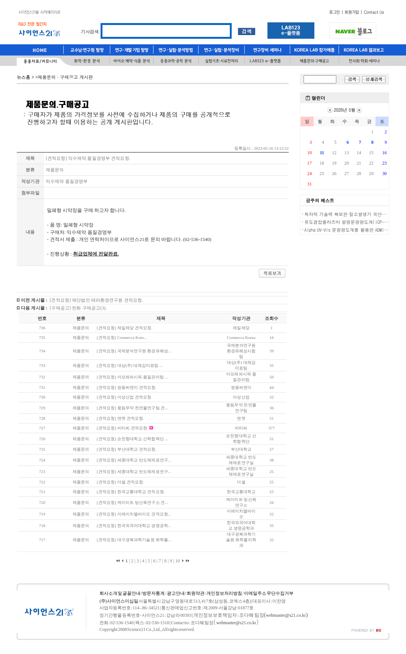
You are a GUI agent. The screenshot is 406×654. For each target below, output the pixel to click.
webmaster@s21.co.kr (286, 615)
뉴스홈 (23, 77)
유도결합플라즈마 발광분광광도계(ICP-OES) (348, 222)
